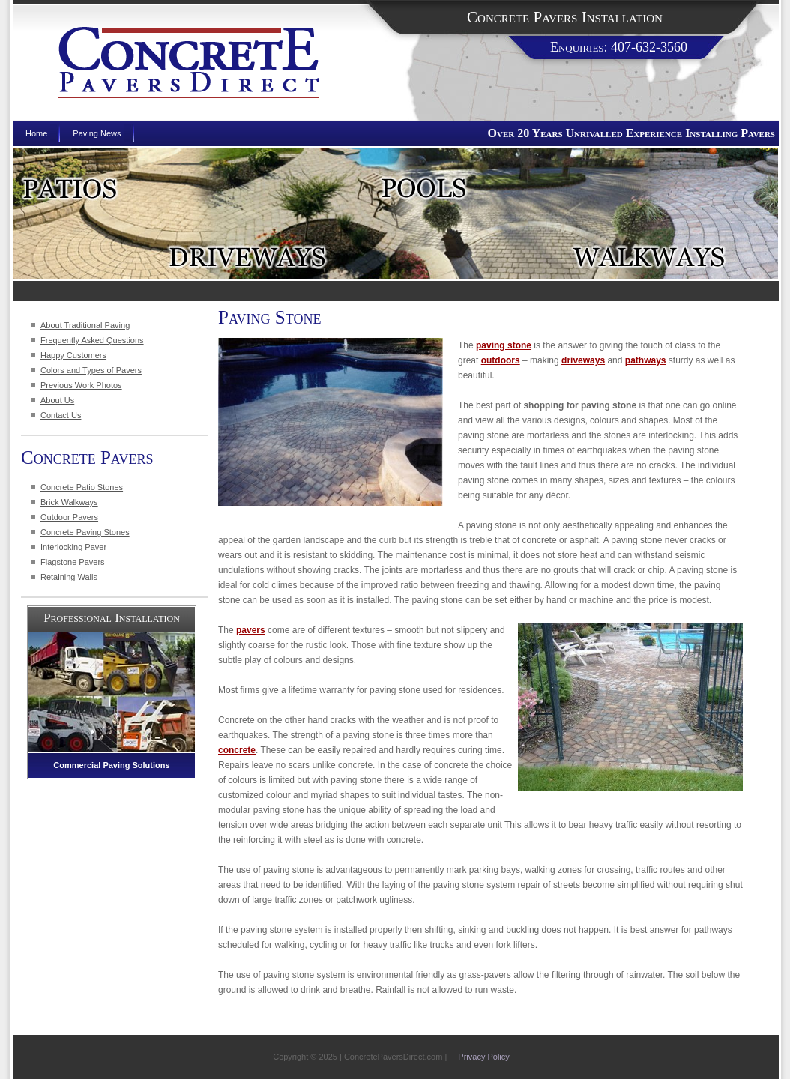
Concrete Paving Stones (85, 532)
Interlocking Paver (73, 546)
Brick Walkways (69, 502)
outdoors (500, 360)
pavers (250, 630)
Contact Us (60, 415)
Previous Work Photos (81, 385)
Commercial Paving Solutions (111, 765)
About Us (57, 400)
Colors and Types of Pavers (91, 370)
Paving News (97, 133)
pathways (645, 360)
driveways (583, 360)
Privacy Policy (483, 1056)
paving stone (503, 345)
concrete (237, 750)
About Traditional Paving (85, 325)
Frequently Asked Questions (92, 340)
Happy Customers (73, 355)
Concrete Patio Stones (81, 487)
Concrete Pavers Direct (188, 62)
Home (36, 133)
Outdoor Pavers (69, 517)
